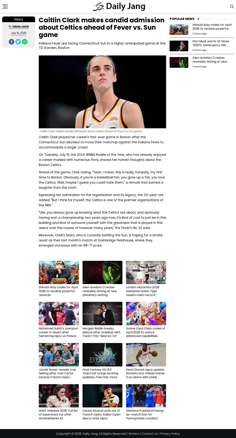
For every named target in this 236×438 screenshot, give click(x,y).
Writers (133, 434)
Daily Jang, (90, 434)
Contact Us (149, 434)
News (18, 19)
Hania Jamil (20, 26)
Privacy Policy (170, 434)
